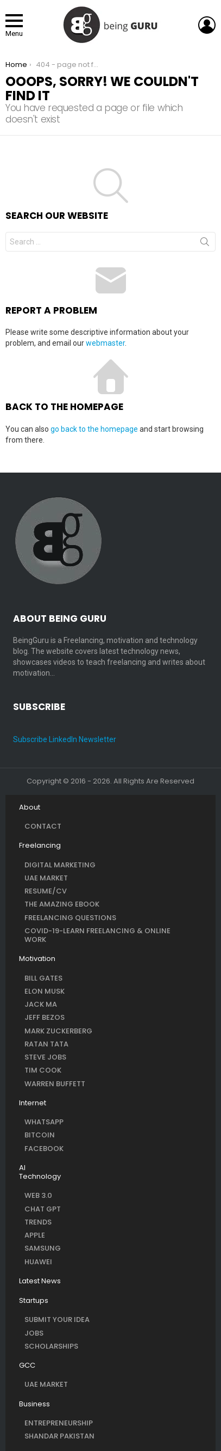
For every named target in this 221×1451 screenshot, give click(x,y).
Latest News (40, 1281)
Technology (40, 1176)
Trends (38, 1222)
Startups (33, 1300)
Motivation (37, 958)
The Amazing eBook (61, 904)
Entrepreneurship (58, 1423)
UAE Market (46, 878)
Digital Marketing (60, 865)
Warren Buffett (54, 1084)
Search (205, 244)
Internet (32, 1103)
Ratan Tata (46, 1044)
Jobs (33, 1333)
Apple (34, 1235)
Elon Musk (44, 991)
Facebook (44, 1148)
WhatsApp (44, 1122)
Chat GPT (42, 1209)
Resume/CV (45, 891)
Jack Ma (40, 1004)
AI (22, 1168)
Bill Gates (43, 978)
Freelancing (40, 845)
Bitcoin (39, 1135)
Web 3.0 (38, 1195)
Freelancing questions (70, 918)
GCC (27, 1365)
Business (34, 1404)
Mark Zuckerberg (58, 1031)
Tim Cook (42, 1070)
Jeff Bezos (44, 1017)
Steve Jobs (45, 1057)
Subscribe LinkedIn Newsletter (64, 739)
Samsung (42, 1248)
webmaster (105, 343)
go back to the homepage (94, 429)
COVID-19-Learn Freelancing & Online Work (97, 935)
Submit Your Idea (57, 1319)
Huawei (38, 1262)
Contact (42, 826)
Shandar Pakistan (59, 1436)
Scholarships (51, 1346)
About (29, 807)
